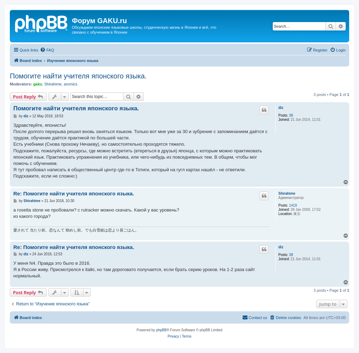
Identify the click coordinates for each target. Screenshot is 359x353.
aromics (70, 84)
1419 (293, 205)
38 (291, 115)
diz (280, 108)
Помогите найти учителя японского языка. (78, 76)
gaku (37, 84)
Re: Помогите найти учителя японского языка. (73, 193)
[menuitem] (47, 50)
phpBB (161, 330)
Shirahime (53, 84)
